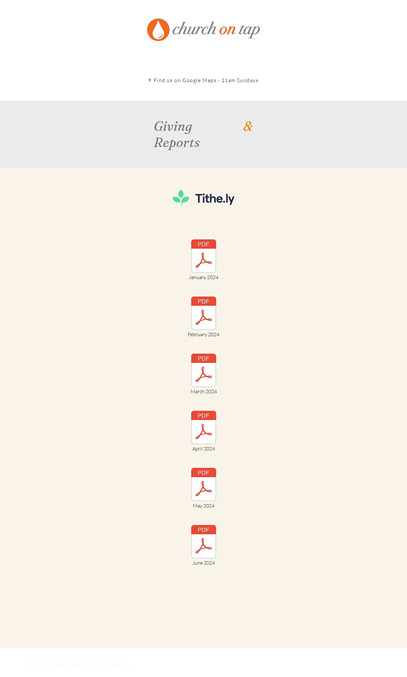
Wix (128, 664)
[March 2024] (204, 374)
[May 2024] (204, 489)
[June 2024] (204, 546)
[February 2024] (204, 317)
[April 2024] (204, 432)
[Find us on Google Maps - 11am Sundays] (203, 80)
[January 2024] (204, 260)
